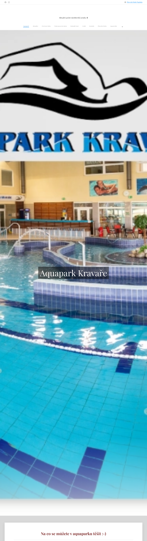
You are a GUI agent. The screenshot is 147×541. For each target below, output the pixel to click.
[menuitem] (50, 26)
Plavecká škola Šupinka (134, 2)
